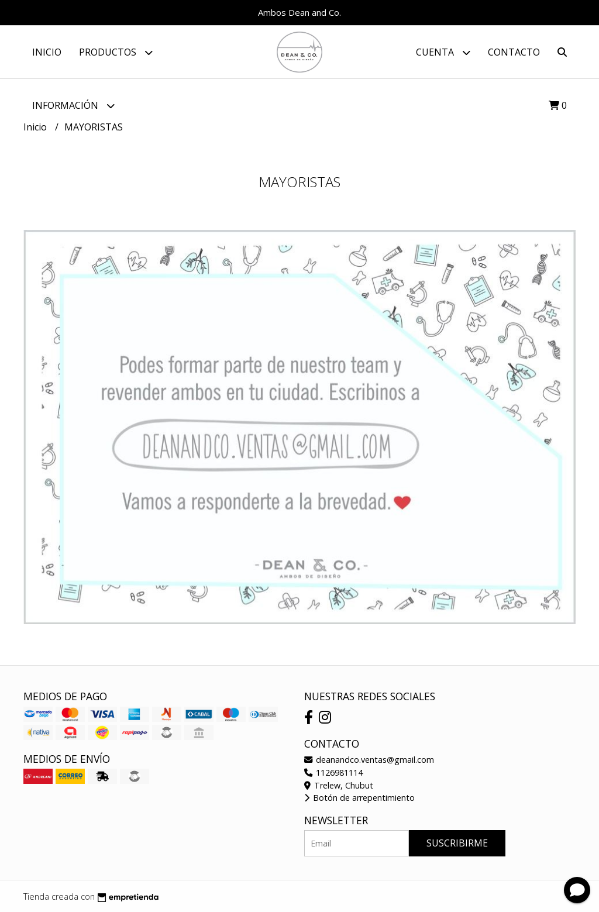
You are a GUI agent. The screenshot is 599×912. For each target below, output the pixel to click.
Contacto (514, 52)
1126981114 (333, 772)
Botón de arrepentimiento (359, 797)
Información (73, 105)
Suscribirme (457, 843)
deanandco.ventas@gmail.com (369, 759)
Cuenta (443, 52)
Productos (116, 52)
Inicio (46, 52)
